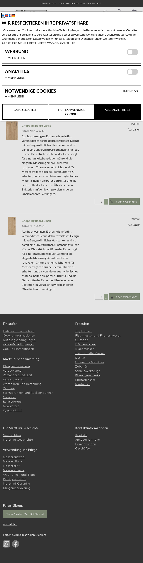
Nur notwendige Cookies (71, 112)
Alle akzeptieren (118, 109)
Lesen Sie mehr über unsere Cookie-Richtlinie (39, 43)
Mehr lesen (16, 57)
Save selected (25, 109)
